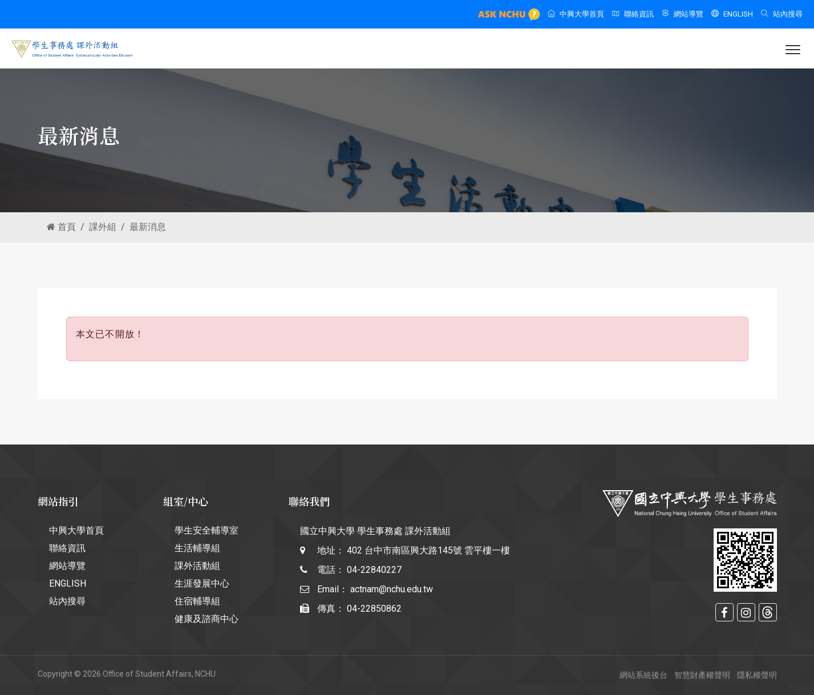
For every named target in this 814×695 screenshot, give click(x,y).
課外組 (102, 226)
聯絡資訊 (633, 14)
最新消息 (147, 226)
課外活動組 (197, 565)
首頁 (61, 226)
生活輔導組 (197, 548)
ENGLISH (732, 14)
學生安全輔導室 (206, 530)
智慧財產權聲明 (702, 675)
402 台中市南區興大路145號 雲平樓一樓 (428, 550)
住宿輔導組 (197, 601)
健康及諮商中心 (206, 618)
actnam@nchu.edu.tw (391, 589)
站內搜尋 (782, 14)
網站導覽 (682, 14)
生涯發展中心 (202, 583)
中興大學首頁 (576, 14)
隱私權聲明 (757, 675)
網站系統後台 (643, 675)
